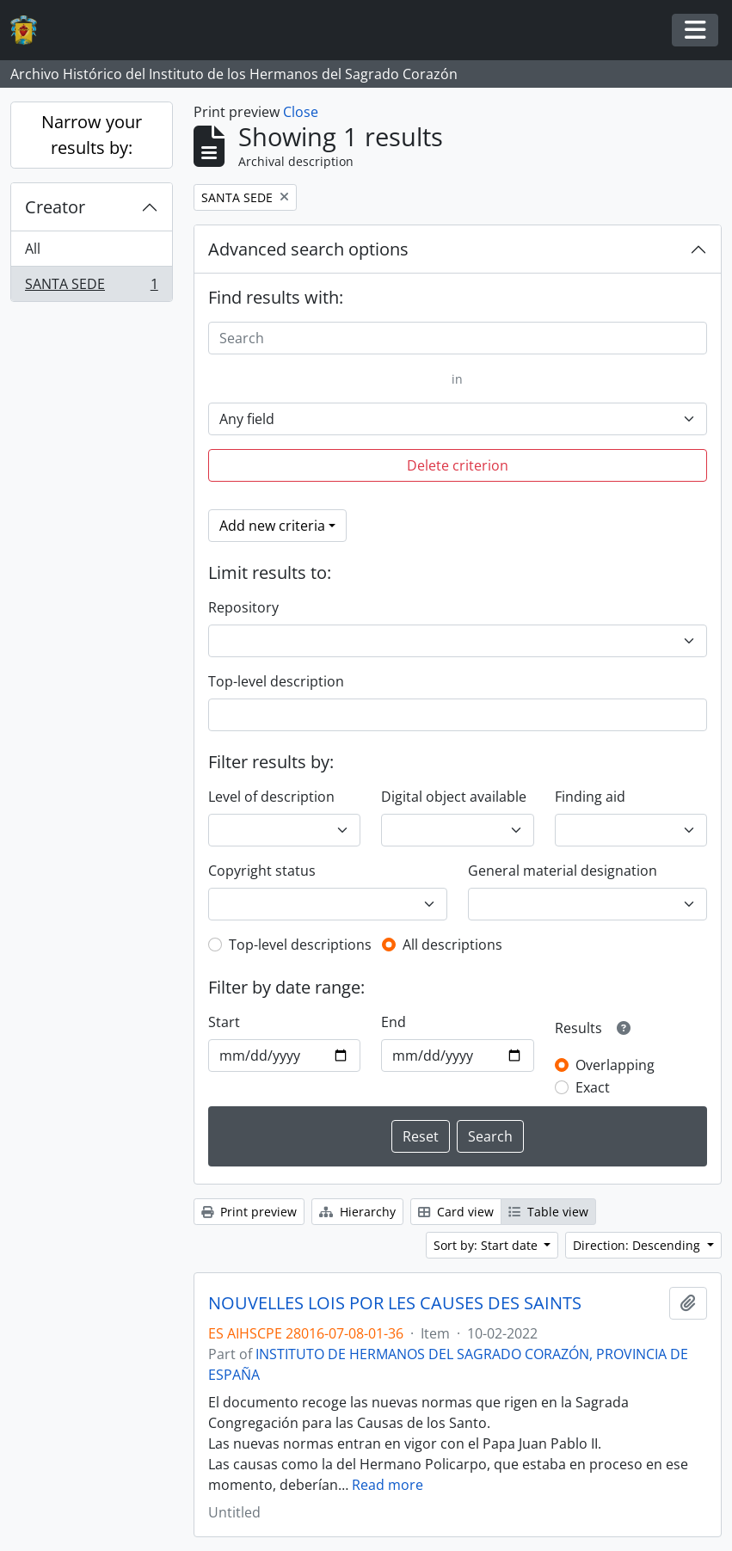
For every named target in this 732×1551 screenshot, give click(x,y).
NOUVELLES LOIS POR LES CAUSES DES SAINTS (394, 1303)
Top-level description (276, 681)
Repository (243, 607)
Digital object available (453, 796)
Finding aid (590, 796)
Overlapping (615, 1065)
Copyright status (262, 870)
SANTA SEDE (91, 287)
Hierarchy (357, 1211)
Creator (55, 206)
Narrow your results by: (91, 134)
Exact (592, 1087)
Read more (387, 1484)
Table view (548, 1211)
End (393, 1021)
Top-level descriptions (300, 944)
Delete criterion (457, 465)
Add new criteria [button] (272, 525)
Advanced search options (308, 249)
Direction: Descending (638, 1245)
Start (224, 1021)
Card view (456, 1211)
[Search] (457, 338)
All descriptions (452, 944)
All (32, 248)
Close (300, 111)
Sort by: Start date (487, 1245)
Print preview (249, 1211)
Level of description (271, 796)
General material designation (562, 870)
